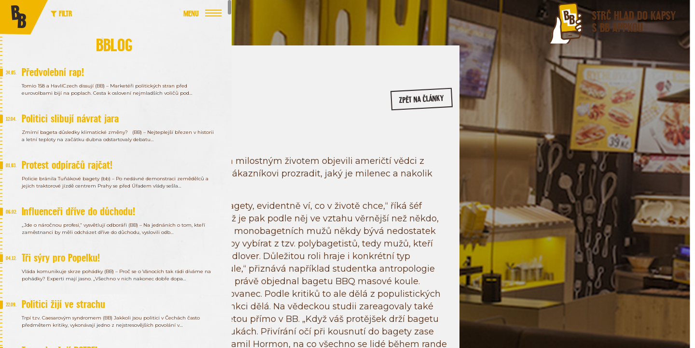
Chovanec (202, 146)
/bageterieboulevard (605, 163)
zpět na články (407, 104)
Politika (236, 146)
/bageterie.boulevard (531, 163)
